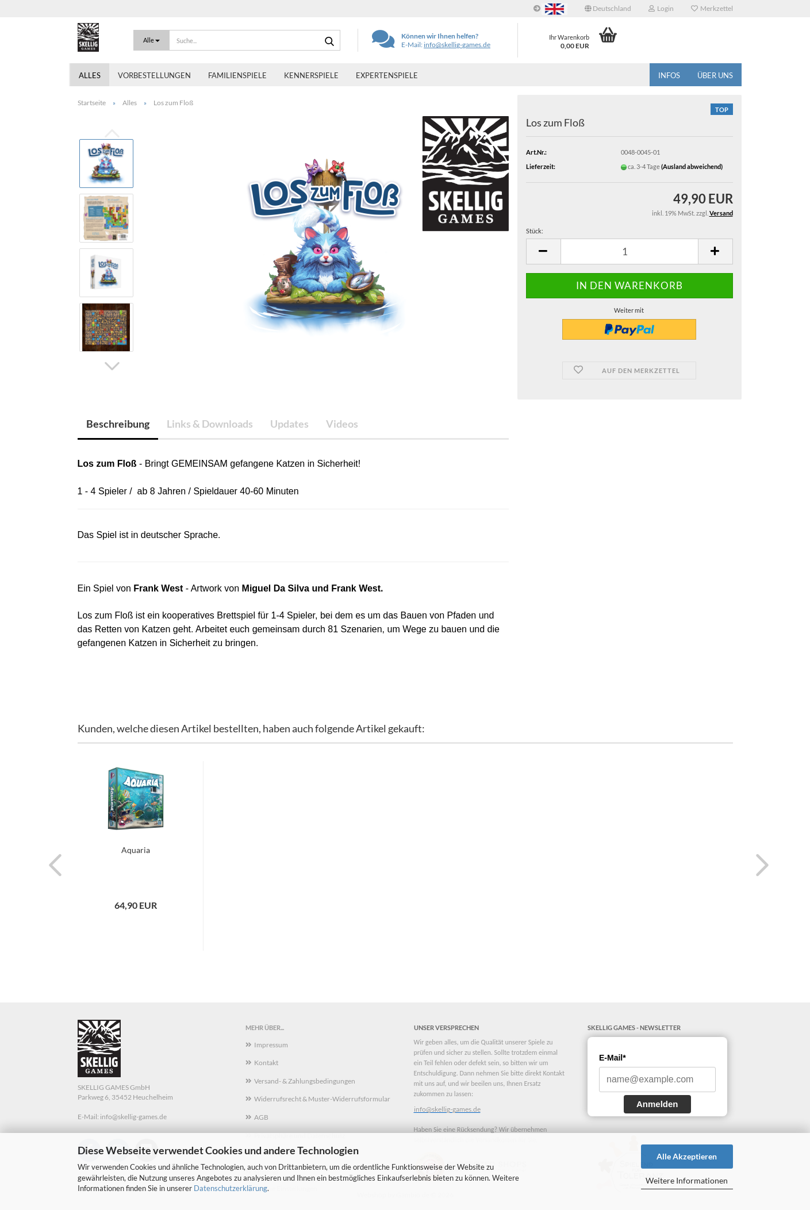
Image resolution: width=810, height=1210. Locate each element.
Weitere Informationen (687, 1180)
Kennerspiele (311, 75)
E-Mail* (612, 1057)
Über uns (715, 75)
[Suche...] (151, 40)
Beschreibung (117, 423)
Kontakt (266, 1062)
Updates (289, 423)
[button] (608, 8)
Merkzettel (712, 8)
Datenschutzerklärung (230, 1188)
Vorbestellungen (154, 75)
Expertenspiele (387, 75)
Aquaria (135, 850)
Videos (342, 423)
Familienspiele (237, 75)
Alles (90, 75)
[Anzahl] (629, 251)
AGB (261, 1117)
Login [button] (661, 8)
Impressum (271, 1044)
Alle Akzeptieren (687, 1156)
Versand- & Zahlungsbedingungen (304, 1081)
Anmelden (657, 1104)
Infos (669, 75)
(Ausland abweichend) (692, 166)
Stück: (534, 231)
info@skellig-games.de (457, 44)
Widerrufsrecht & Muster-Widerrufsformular (322, 1098)
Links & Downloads (210, 423)
